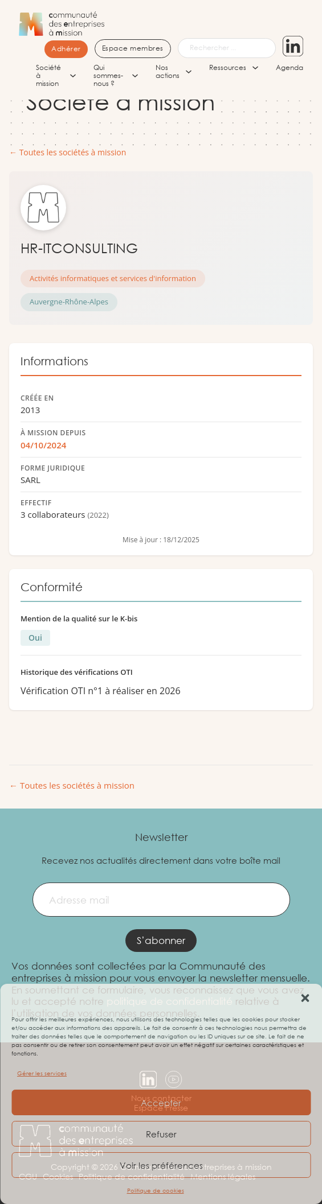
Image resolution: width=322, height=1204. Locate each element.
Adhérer (66, 48)
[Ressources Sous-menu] (255, 67)
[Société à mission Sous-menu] (73, 75)
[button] (305, 998)
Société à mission (48, 76)
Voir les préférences (161, 1165)
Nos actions (168, 72)
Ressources (227, 68)
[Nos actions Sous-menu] (188, 71)
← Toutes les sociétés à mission (67, 153)
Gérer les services (42, 1073)
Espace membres (133, 48)
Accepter (161, 1102)
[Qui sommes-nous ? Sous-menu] (135, 75)
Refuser (161, 1134)
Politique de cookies (155, 1190)
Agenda (289, 68)
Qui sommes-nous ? (108, 76)
